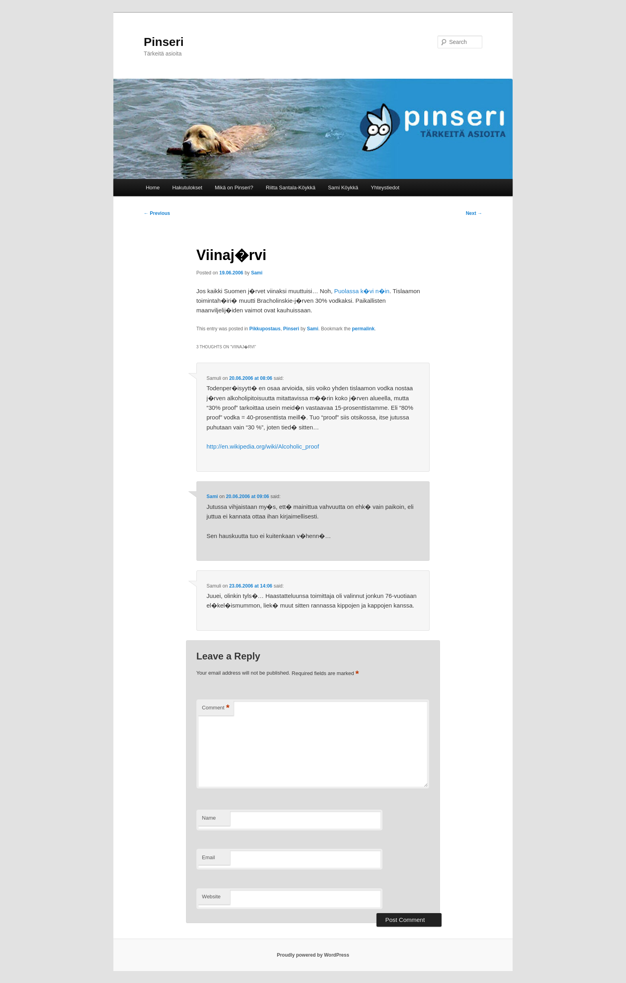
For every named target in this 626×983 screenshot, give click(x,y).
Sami (257, 273)
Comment (216, 708)
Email (208, 857)
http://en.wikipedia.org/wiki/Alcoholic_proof (262, 446)
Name (209, 818)
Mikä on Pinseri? (234, 188)
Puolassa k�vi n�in (361, 291)
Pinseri (164, 41)
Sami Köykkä (343, 188)
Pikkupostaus (265, 329)
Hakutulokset (187, 188)
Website (211, 897)
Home (153, 188)
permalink (363, 329)
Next (474, 213)
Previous (157, 213)
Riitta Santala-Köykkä (290, 188)
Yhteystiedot (385, 188)
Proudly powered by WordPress (313, 955)
